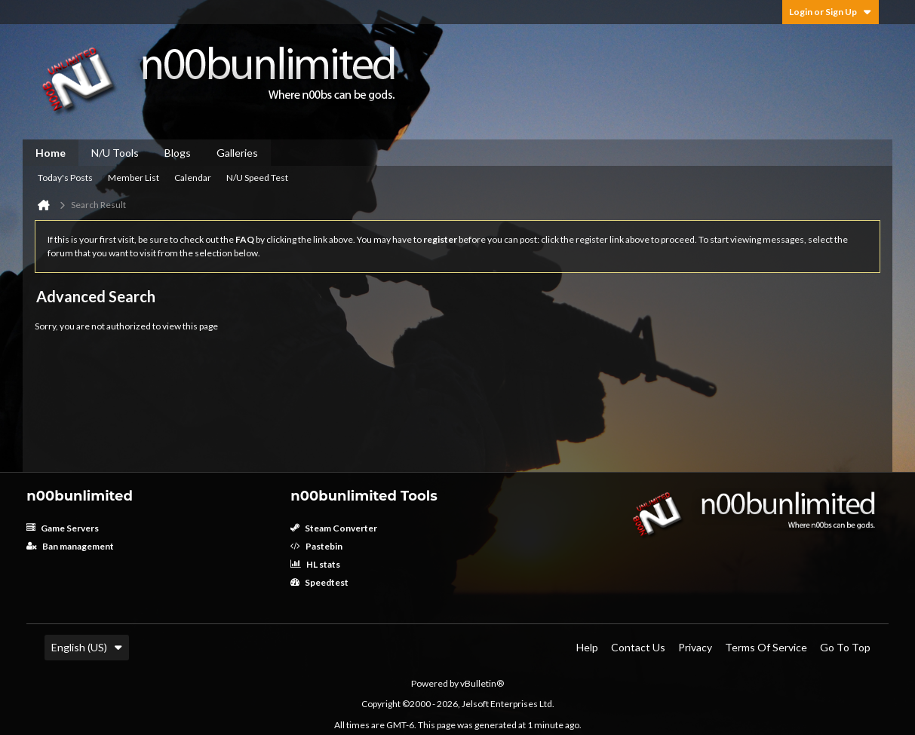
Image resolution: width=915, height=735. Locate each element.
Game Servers (62, 528)
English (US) (86, 647)
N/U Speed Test (257, 177)
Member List (133, 177)
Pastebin (316, 546)
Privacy (695, 647)
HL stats (315, 564)
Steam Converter (333, 528)
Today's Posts (65, 177)
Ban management (70, 546)
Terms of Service (766, 647)
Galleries (237, 152)
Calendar (192, 177)
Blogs (177, 152)
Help (587, 647)
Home (50, 152)
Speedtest (319, 582)
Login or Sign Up (830, 11)
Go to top (845, 647)
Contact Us (638, 647)
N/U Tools (115, 152)
